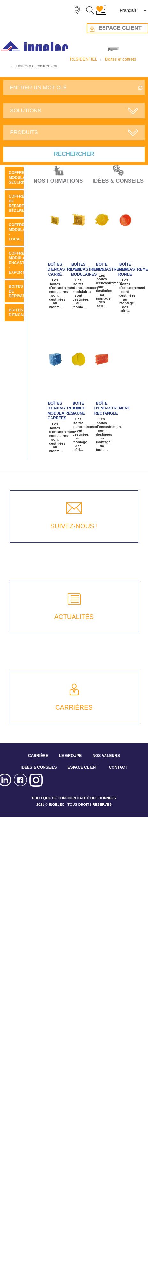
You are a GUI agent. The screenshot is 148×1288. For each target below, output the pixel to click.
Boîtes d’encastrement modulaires (89, 269)
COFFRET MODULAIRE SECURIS (20, 178)
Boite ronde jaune (78, 408)
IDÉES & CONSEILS (39, 767)
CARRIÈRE (38, 755)
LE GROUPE (70, 755)
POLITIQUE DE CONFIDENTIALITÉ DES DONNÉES (74, 798)
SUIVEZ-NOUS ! (74, 526)
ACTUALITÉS (74, 616)
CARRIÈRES (74, 707)
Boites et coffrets (120, 59)
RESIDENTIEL (83, 59)
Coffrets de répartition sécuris (21, 203)
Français (128, 10)
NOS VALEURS (106, 755)
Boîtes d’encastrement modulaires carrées (65, 410)
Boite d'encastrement (112, 266)
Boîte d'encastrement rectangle (112, 408)
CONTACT (118, 767)
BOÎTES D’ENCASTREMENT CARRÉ (65, 269)
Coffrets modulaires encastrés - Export (22, 263)
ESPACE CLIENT (82, 767)
